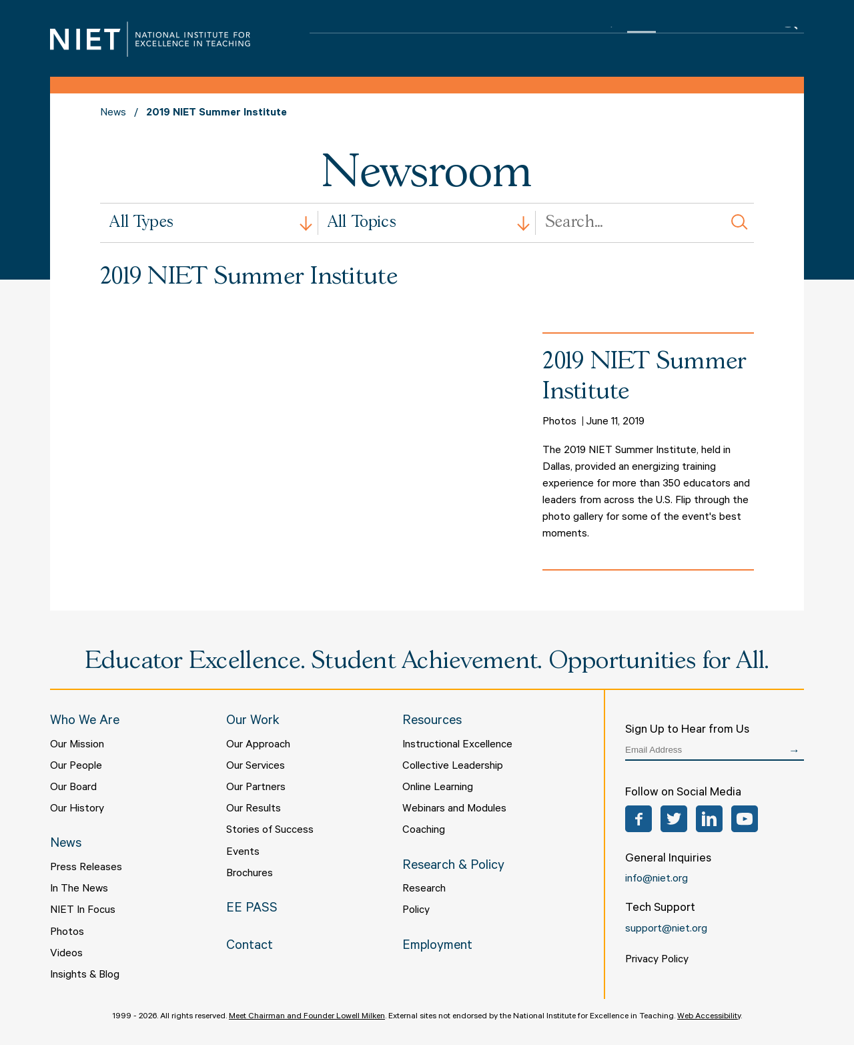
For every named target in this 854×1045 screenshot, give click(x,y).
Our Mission (77, 745)
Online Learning (437, 788)
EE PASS (689, 40)
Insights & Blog (84, 976)
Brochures (249, 874)
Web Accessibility (709, 1017)
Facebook (638, 818)
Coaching (423, 831)
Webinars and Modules (454, 809)
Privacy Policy (657, 960)
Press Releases (86, 868)
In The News (79, 890)
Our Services (255, 767)
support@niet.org (666, 930)
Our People (76, 767)
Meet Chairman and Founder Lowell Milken (307, 1017)
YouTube (744, 818)
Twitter (674, 818)
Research (424, 890)
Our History (77, 809)
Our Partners (256, 788)
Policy (416, 911)
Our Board (73, 788)
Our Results (253, 809)
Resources (484, 40)
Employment (437, 947)
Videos (66, 954)
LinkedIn (709, 818)
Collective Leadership (452, 767)
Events (243, 853)
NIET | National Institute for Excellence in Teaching (150, 39)
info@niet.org (656, 880)
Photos (67, 933)
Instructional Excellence (457, 745)
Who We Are (353, 40)
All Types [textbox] (141, 222)
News (641, 40)
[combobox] (209, 223)
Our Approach (258, 745)
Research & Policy (569, 40)
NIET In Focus (82, 911)
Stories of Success (270, 831)
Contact (744, 40)
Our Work (421, 40)
